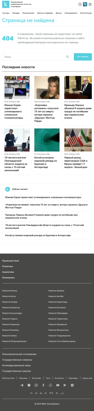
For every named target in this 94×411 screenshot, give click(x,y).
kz (32, 393)
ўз (57, 393)
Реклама (23, 378)
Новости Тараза (9, 319)
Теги (48, 378)
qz (36, 393)
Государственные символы (17, 359)
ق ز (61, 393)
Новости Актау (9, 296)
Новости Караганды (57, 302)
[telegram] (21, 385)
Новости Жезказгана (58, 330)
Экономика (8, 277)
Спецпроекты (71, 13)
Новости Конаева (10, 330)
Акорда (15, 13)
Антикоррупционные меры (16, 365)
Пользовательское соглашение (19, 354)
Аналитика (8, 272)
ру (41, 393)
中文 (51, 393)
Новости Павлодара (57, 313)
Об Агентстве (8, 378)
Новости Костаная (57, 307)
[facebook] (43, 385)
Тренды (6, 13)
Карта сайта (88, 378)
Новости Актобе (55, 296)
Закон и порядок (45, 13)
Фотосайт (36, 378)
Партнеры (73, 378)
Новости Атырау (9, 302)
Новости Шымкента (57, 324)
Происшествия (10, 260)
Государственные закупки (16, 371)
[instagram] (36, 385)
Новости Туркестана (58, 319)
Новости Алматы (56, 290)
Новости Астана (9, 290)
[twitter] (29, 385)
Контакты (59, 378)
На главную (82, 56)
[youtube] (57, 385)
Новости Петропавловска (14, 341)
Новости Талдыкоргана (59, 335)
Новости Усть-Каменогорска (61, 341)
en (46, 393)
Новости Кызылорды (12, 313)
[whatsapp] (50, 385)
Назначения (28, 13)
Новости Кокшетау (11, 307)
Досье (59, 13)
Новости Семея (9, 335)
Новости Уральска (10, 324)
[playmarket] (65, 385)
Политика (7, 266)
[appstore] (72, 385)
